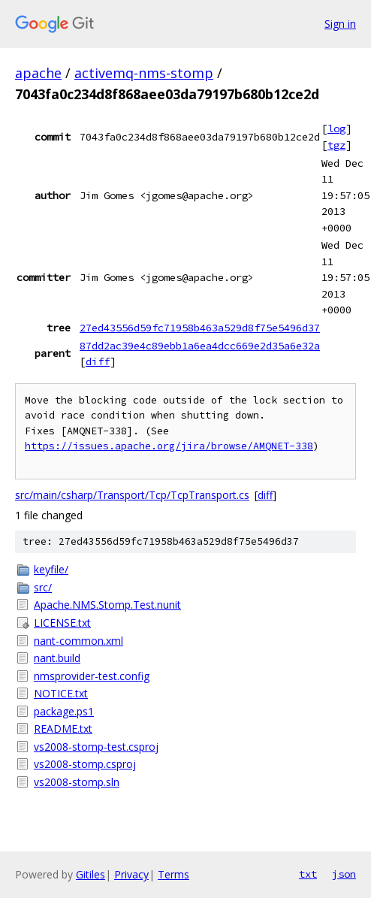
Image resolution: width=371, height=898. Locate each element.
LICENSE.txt (62, 622)
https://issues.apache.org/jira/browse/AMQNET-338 (169, 446)
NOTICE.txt (61, 693)
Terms (173, 874)
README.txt (63, 728)
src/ (43, 587)
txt (308, 874)
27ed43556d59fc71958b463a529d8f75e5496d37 (200, 327)
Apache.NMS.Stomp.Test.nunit (107, 604)
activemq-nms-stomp (143, 73)
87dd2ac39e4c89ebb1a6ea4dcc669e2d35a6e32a (200, 345)
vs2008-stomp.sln (76, 782)
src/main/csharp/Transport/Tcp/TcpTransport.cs (132, 495)
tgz (336, 145)
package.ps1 (64, 711)
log (336, 128)
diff (98, 361)
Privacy (131, 874)
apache (38, 73)
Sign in (340, 24)
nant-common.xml (78, 640)
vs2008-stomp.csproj (85, 764)
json (344, 874)
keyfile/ (51, 569)
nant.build (57, 658)
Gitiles (90, 874)
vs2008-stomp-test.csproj (96, 746)
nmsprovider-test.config (91, 676)
